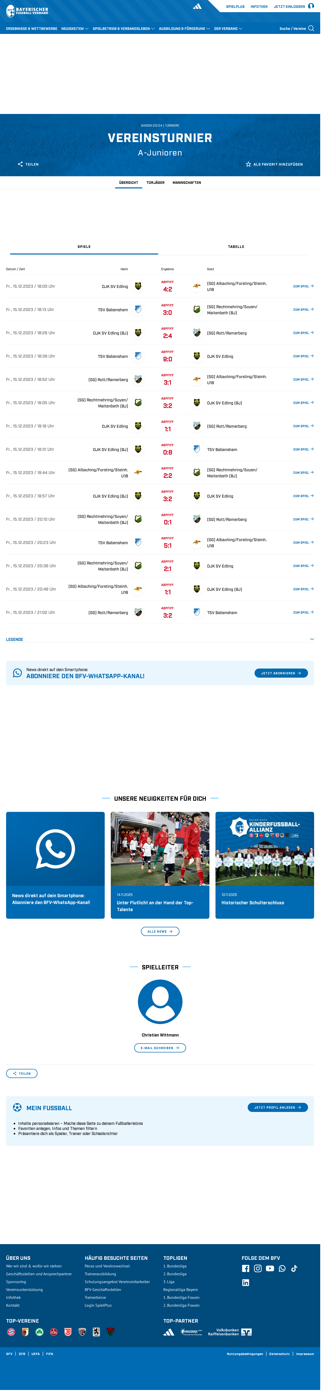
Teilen (28, 164)
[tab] (84, 246)
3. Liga (168, 1281)
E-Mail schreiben (160, 1048)
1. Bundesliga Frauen (181, 1297)
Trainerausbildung (100, 1273)
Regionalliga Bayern (180, 1289)
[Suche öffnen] (297, 28)
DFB (22, 1353)
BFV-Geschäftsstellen (103, 1289)
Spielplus (235, 6)
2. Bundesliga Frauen (181, 1305)
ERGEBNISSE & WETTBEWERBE (31, 28)
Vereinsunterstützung (24, 1289)
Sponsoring (16, 1281)
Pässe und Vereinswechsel (107, 1265)
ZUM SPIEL (303, 286)
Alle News (160, 931)
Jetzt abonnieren (281, 673)
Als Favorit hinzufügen (274, 164)
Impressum (305, 1353)
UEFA (35, 1353)
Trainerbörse (95, 1297)
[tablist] (160, 246)
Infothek (259, 6)
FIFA (49, 1353)
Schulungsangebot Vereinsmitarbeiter (117, 1281)
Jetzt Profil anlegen (277, 1107)
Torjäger (155, 182)
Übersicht (128, 182)
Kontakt (13, 1305)
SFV (9, 1353)
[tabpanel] (160, 454)
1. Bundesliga (175, 1265)
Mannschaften (187, 182)
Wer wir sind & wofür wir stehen (34, 1265)
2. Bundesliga (175, 1273)
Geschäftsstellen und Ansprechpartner (39, 1273)
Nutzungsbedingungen (245, 1353)
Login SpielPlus (98, 1305)
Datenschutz (279, 1353)
